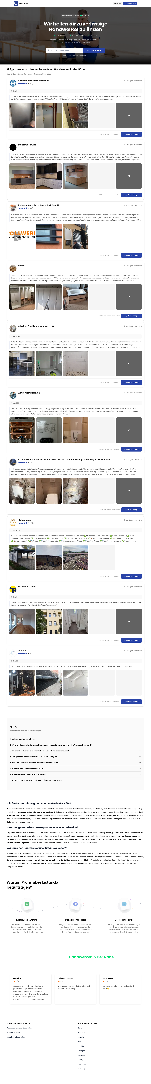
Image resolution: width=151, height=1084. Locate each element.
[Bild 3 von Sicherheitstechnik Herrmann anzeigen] (75, 115)
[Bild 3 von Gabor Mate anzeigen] (75, 557)
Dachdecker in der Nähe (16, 1037)
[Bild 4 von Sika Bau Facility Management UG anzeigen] (102, 363)
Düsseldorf (82, 1055)
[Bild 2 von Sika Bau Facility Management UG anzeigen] (49, 363)
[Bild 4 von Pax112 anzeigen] (102, 297)
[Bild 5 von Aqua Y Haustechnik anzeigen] (129, 430)
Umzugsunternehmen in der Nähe (19, 1028)
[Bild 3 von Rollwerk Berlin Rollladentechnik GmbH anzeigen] (75, 236)
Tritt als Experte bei (130, 3)
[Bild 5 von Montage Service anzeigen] (129, 176)
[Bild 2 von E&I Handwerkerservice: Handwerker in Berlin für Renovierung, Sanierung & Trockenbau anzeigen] (49, 491)
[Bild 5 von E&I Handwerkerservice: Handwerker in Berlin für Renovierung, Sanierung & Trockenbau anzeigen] (129, 491)
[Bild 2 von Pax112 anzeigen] (49, 297)
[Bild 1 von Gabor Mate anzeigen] (22, 557)
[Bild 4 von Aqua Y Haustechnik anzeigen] (102, 430)
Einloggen (117, 3)
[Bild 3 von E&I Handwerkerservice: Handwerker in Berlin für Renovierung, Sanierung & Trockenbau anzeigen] (75, 491)
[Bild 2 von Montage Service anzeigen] (49, 176)
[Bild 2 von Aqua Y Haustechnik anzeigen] (49, 430)
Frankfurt (81, 1046)
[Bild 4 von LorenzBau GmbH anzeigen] (102, 621)
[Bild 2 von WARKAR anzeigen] (49, 683)
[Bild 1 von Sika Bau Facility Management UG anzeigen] (22, 363)
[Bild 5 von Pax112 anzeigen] (129, 297)
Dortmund (82, 1064)
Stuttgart (81, 1051)
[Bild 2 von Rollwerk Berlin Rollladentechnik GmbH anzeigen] (49, 236)
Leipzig (80, 1060)
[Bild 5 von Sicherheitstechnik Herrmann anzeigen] (129, 115)
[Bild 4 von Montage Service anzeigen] (102, 176)
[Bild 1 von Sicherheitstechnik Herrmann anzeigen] (22, 115)
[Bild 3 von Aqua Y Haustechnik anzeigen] (75, 430)
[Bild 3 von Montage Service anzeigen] (75, 176)
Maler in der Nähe (13, 1032)
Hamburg (81, 1032)
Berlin (80, 1028)
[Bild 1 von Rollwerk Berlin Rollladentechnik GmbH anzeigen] (22, 236)
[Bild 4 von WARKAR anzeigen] (102, 683)
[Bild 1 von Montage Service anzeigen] (22, 176)
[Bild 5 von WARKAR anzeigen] (129, 683)
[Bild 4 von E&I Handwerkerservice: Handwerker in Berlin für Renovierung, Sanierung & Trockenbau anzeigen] (102, 491)
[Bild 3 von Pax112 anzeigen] (75, 297)
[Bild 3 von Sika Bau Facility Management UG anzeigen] (75, 363)
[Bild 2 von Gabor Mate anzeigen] (49, 557)
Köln (79, 1042)
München (81, 1037)
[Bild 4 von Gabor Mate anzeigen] (102, 557)
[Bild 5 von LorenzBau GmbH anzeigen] (129, 621)
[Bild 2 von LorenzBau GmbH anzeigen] (49, 621)
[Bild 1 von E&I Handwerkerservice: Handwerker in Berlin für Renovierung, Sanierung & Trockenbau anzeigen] (22, 491)
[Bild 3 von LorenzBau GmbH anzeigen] (75, 621)
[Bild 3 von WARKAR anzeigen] (75, 683)
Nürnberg (81, 1069)
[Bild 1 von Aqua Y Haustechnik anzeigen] (22, 430)
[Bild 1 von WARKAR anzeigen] (22, 683)
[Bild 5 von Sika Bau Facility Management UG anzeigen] (129, 363)
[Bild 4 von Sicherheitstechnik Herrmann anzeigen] (102, 115)
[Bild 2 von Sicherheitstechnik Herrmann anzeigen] (49, 115)
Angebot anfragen (131, 134)
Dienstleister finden (94, 50)
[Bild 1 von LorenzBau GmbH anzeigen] (22, 621)
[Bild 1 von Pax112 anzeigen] (22, 297)
